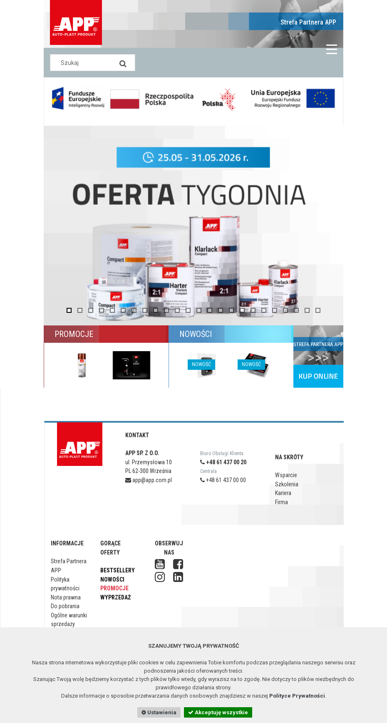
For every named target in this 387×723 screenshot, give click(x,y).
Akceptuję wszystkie (218, 712)
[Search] (122, 62)
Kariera (283, 493)
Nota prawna (66, 597)
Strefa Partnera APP (308, 22)
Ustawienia (158, 712)
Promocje (114, 588)
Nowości (112, 579)
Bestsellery (117, 570)
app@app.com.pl (148, 480)
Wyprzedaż (115, 597)
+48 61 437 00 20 (223, 462)
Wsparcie (286, 475)
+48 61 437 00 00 (223, 480)
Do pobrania (65, 606)
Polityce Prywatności (297, 696)
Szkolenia (286, 484)
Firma (281, 502)
